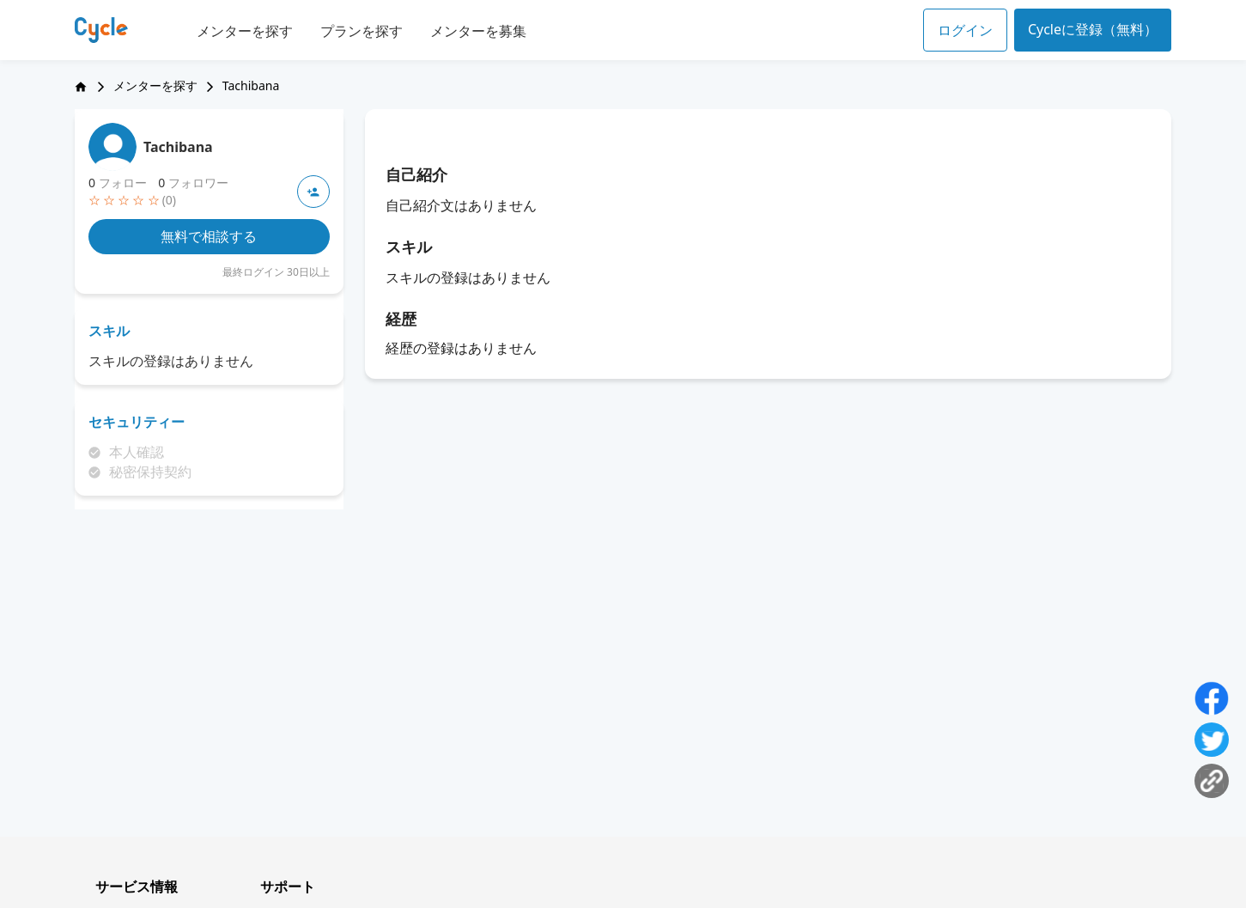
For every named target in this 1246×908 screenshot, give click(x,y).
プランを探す (361, 30)
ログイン (965, 30)
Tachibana (178, 146)
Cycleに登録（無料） (1093, 29)
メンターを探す (245, 30)
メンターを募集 (478, 30)
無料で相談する (209, 236)
